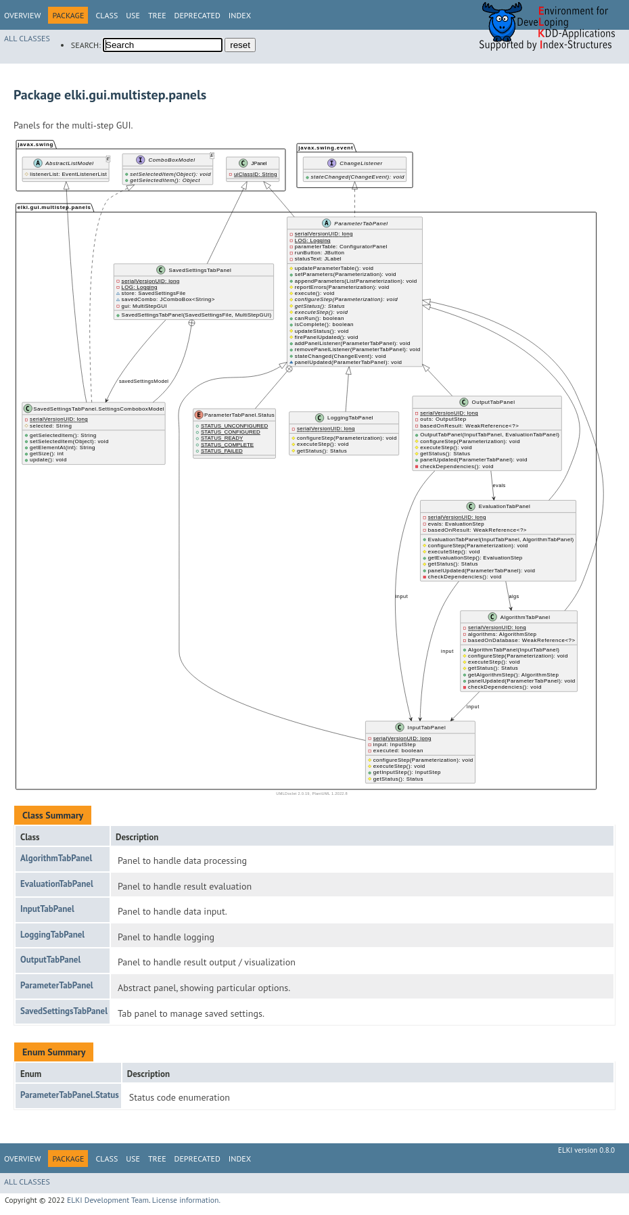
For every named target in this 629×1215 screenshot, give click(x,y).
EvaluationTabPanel (56, 884)
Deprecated (197, 15)
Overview (22, 15)
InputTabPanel (47, 909)
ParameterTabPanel (56, 985)
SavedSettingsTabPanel (64, 1011)
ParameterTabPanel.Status (69, 1095)
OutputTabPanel (50, 959)
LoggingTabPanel (52, 934)
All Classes (27, 38)
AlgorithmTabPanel (56, 858)
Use (133, 15)
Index (240, 15)
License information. (186, 1200)
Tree (157, 15)
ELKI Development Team (108, 1200)
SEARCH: (86, 45)
